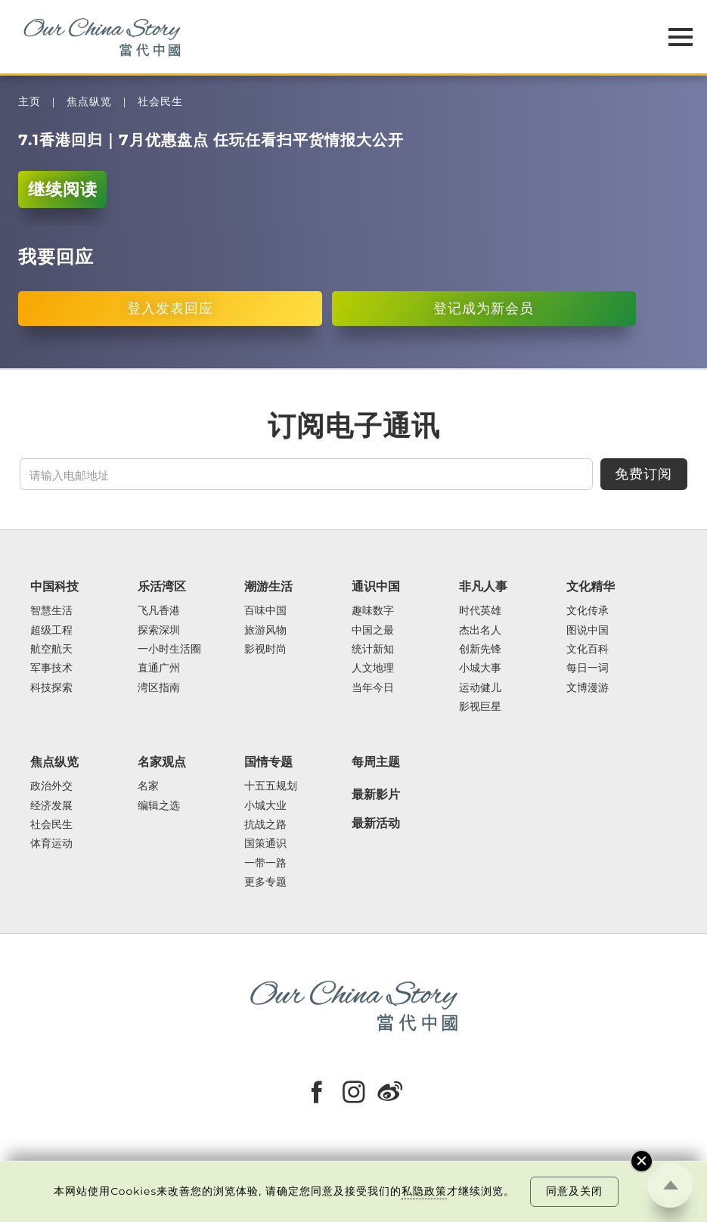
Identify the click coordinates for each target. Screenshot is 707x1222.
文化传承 (587, 610)
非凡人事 (483, 586)
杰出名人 (480, 630)
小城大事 (480, 668)
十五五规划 (270, 786)
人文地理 (373, 668)
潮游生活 (268, 586)
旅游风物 (265, 630)
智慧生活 (51, 610)
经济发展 (51, 805)
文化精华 (590, 586)
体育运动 (51, 843)
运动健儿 (480, 687)
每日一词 (587, 668)
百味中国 (265, 610)
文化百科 (587, 649)
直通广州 (159, 668)
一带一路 (265, 863)
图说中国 (587, 630)
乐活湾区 (162, 586)
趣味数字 (373, 610)
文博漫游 (587, 687)
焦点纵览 (89, 101)
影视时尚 (265, 649)
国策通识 (265, 843)
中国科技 (54, 586)
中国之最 (373, 630)
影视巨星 (480, 706)
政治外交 (51, 786)
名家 (148, 786)
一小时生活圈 (169, 649)
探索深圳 (159, 630)
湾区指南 (159, 687)
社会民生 (160, 101)
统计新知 (373, 649)
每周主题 (376, 762)
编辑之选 (159, 805)
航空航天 (51, 649)
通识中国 (376, 586)
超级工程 (51, 630)
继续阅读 (63, 189)
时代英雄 (480, 610)
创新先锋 (480, 649)
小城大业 (265, 805)
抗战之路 (265, 824)
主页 (29, 101)
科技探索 (51, 687)
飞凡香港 (159, 610)
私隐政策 (424, 1191)
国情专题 (268, 762)
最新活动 (376, 823)
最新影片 (376, 794)
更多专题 (265, 882)
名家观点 (162, 762)
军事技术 (51, 668)
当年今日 (373, 687)
